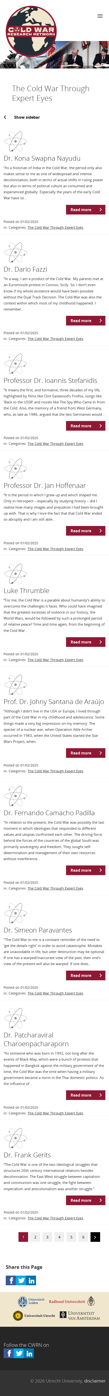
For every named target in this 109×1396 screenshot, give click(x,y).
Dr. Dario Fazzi (25, 269)
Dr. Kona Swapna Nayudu (42, 158)
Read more (81, 209)
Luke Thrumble (26, 590)
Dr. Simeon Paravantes (38, 929)
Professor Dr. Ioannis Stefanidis (50, 380)
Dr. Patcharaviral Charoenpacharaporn (36, 1039)
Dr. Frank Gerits (27, 1154)
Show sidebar (27, 117)
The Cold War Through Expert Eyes (55, 227)
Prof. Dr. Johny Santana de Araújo (54, 701)
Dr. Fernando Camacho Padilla (49, 812)
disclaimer (94, 1381)
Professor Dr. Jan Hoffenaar (45, 485)
